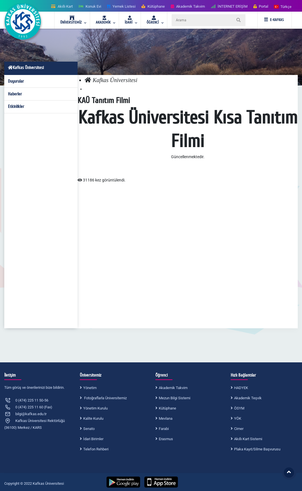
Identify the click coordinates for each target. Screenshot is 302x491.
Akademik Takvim (173, 388)
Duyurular (16, 81)
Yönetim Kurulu (95, 408)
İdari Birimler (93, 439)
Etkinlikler (16, 106)
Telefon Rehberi (96, 449)
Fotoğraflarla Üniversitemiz (105, 398)
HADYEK (241, 388)
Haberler (15, 94)
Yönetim (90, 388)
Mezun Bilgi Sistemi (174, 398)
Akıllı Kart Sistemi (248, 439)
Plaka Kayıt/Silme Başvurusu (257, 449)
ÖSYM (239, 408)
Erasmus (166, 439)
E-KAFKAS (274, 20)
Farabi (164, 429)
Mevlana (165, 418)
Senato (89, 429)
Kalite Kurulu (93, 418)
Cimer (238, 429)
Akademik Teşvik (248, 398)
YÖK (237, 418)
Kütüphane (167, 408)
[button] (283, 6)
